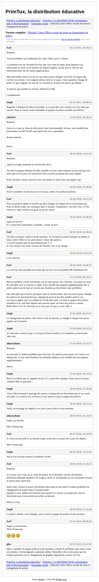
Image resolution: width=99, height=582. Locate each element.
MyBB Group (61, 579)
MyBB (41, 579)
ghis (9, 544)
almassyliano (13, 343)
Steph (10, 102)
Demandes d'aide (39, 23)
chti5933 (11, 117)
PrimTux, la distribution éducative (45, 11)
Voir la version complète (70, 39)
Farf (9, 47)
